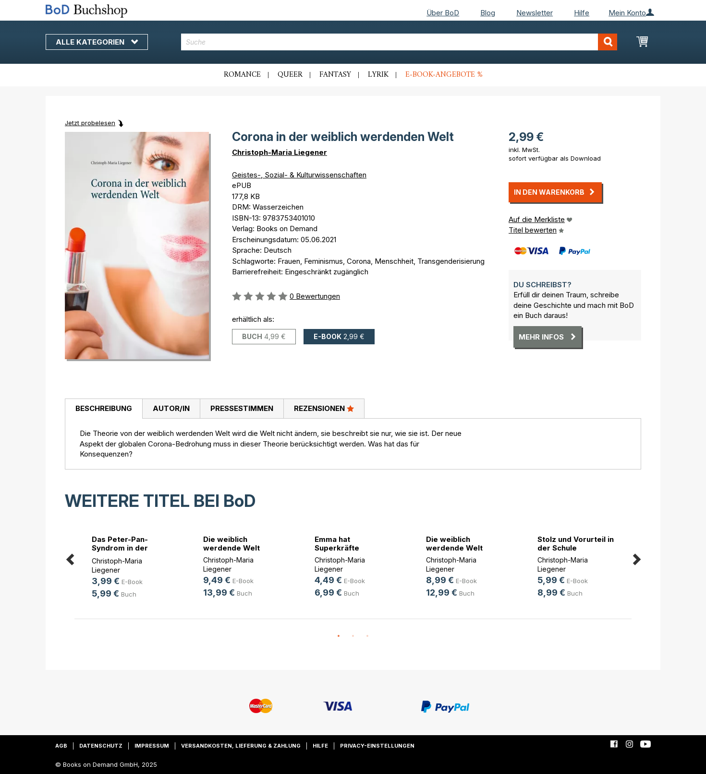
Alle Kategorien (97, 42)
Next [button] (636, 558)
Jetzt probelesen (90, 123)
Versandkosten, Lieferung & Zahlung (241, 745)
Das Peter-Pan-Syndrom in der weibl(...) (120, 548)
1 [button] (338, 636)
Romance (242, 75)
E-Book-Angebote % (444, 75)
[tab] (103, 409)
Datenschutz (100, 745)
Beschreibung (103, 408)
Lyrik (378, 75)
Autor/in (171, 408)
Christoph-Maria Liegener (279, 152)
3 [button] (367, 636)
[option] (130, 568)
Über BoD (442, 12)
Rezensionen (324, 408)
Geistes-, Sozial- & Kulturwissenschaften (299, 174)
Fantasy (335, 75)
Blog (487, 12)
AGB (61, 745)
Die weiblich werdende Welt (231, 543)
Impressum (151, 745)
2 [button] (353, 636)
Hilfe (581, 12)
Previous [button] (69, 558)
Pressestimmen (241, 408)
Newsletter (534, 12)
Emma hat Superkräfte (337, 543)
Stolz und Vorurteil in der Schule (575, 543)
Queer (290, 75)
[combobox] (399, 42)
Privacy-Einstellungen (377, 745)
